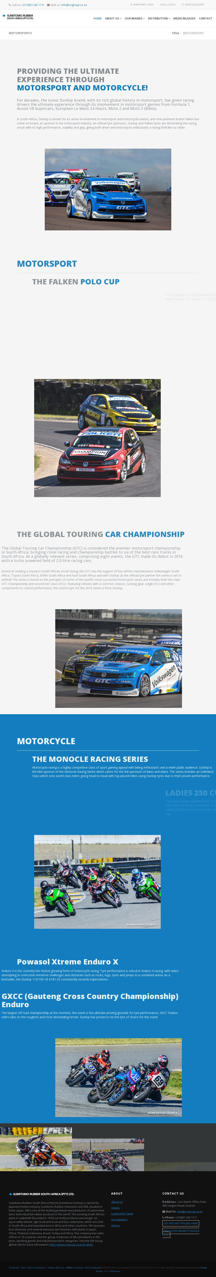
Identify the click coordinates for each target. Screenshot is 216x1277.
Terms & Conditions (36, 1267)
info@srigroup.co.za (189, 1211)
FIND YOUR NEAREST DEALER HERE (180, 1233)
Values (115, 1208)
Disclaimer (14, 1267)
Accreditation (119, 1219)
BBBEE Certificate (74, 1267)
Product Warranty (56, 1267)
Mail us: (67, 5)
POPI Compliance (93, 1267)
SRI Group (115, 1271)
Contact (205, 18)
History (115, 1225)
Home (97, 18)
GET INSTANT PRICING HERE (181, 1223)
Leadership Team (122, 1213)
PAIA (23, 1267)
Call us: (27, 5)
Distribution (159, 18)
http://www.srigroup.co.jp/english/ (71, 1244)
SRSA (175, 33)
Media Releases (184, 18)
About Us (113, 18)
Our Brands (135, 18)
